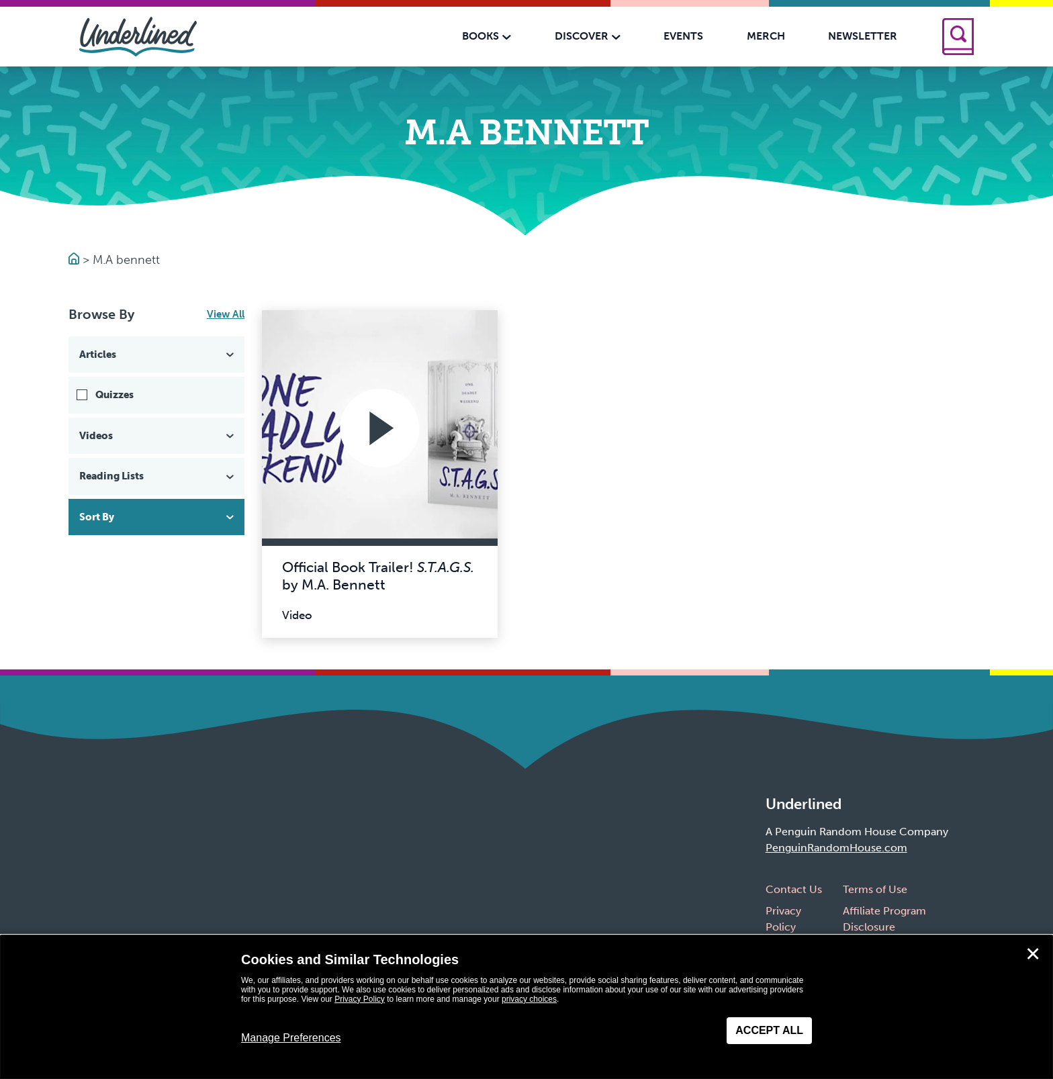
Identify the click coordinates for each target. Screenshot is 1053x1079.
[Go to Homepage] (75, 259)
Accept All (769, 1030)
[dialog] (526, 1007)
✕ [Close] (1033, 954)
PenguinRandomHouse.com (836, 847)
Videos (157, 436)
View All (225, 314)
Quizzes (114, 395)
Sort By (157, 517)
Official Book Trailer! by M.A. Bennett (378, 576)
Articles (157, 354)
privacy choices (529, 999)
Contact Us (794, 889)
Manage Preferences (291, 1037)
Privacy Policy (359, 999)
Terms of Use (875, 889)
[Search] (958, 36)
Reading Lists (157, 476)
